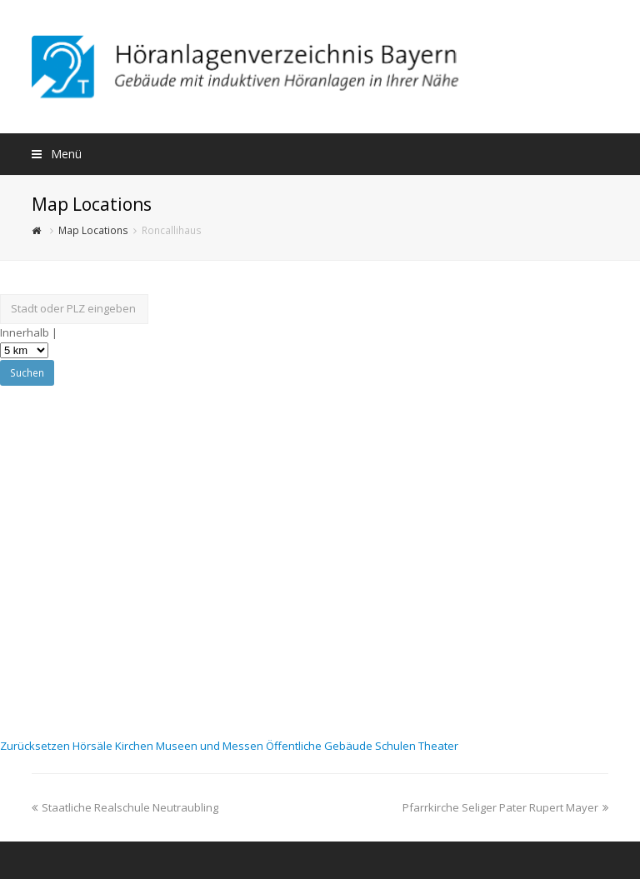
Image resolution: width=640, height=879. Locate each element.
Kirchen (135, 745)
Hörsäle (93, 745)
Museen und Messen (211, 745)
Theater (438, 745)
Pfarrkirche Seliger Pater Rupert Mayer (505, 807)
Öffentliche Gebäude (320, 745)
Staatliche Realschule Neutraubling (125, 807)
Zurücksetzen (36, 745)
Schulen (396, 745)
